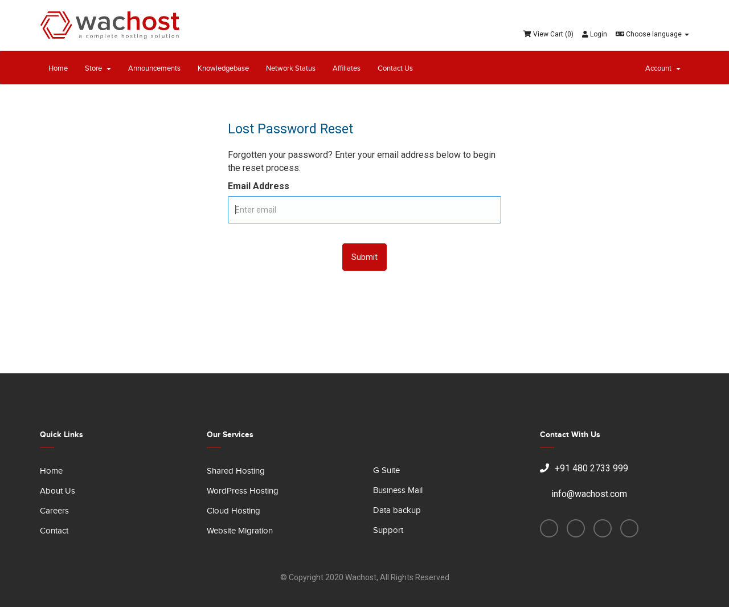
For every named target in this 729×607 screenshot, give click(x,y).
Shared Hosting (236, 471)
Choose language (652, 34)
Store (98, 68)
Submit (364, 257)
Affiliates (347, 68)
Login (594, 34)
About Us (57, 491)
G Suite (386, 470)
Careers (54, 511)
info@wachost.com (583, 493)
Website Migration (240, 531)
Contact (54, 531)
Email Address (258, 186)
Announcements (154, 68)
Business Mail (398, 490)
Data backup (397, 510)
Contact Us (395, 68)
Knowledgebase (223, 68)
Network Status (291, 68)
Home (58, 68)
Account (663, 68)
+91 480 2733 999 (584, 468)
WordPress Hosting (243, 491)
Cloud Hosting (233, 511)
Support (388, 530)
